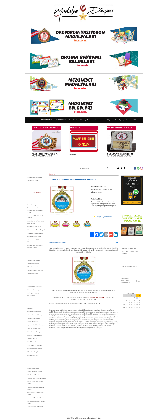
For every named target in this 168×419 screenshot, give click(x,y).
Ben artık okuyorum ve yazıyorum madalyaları (34, 206)
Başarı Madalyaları (32, 321)
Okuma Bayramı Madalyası (35, 315)
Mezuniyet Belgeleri (33, 352)
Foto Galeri (73, 120)
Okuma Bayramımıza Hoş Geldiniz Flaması (35, 246)
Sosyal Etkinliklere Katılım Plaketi (35, 383)
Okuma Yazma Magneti (34, 236)
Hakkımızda (99, 120)
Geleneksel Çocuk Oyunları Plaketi (35, 393)
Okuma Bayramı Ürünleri (34, 177)
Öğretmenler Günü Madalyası (36, 325)
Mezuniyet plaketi (32, 267)
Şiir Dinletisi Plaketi (33, 375)
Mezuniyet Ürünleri (33, 180)
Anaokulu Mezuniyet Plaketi (35, 398)
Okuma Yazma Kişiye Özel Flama (35, 241)
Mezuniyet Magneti (33, 263)
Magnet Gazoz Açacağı (34, 328)
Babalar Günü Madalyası (34, 286)
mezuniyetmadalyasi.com (129, 266)
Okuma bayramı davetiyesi (35, 233)
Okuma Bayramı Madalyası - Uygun (35, 211)
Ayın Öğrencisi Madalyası (35, 345)
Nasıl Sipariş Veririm (122, 120)
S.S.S (134, 120)
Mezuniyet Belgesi (32, 273)
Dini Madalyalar (32, 342)
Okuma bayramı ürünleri (34, 348)
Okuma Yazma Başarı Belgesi (36, 230)
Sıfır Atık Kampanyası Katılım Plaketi (36, 402)
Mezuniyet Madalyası (33, 318)
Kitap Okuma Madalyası (34, 332)
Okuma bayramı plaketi (34, 226)
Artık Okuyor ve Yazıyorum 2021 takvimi (35, 222)
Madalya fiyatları (32, 338)
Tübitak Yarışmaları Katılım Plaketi (35, 388)
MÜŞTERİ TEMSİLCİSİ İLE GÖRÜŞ (130, 252)
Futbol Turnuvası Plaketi (34, 371)
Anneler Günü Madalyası (34, 335)
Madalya (29, 308)
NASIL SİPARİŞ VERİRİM (96, 298)
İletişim (109, 120)
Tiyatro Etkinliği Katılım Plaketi (36, 378)
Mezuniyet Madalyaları (34, 260)
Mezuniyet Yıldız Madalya (35, 270)
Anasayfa (35, 120)
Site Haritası (37, 193)
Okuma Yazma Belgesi (34, 311)
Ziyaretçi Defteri (85, 120)
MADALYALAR (46, 120)
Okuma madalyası (32, 355)
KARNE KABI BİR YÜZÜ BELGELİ (35, 216)
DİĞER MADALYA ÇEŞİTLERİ (33, 294)
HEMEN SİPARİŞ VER (129, 248)
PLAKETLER (61, 120)
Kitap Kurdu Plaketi (33, 368)
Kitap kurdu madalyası (34, 290)
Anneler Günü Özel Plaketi (35, 406)
